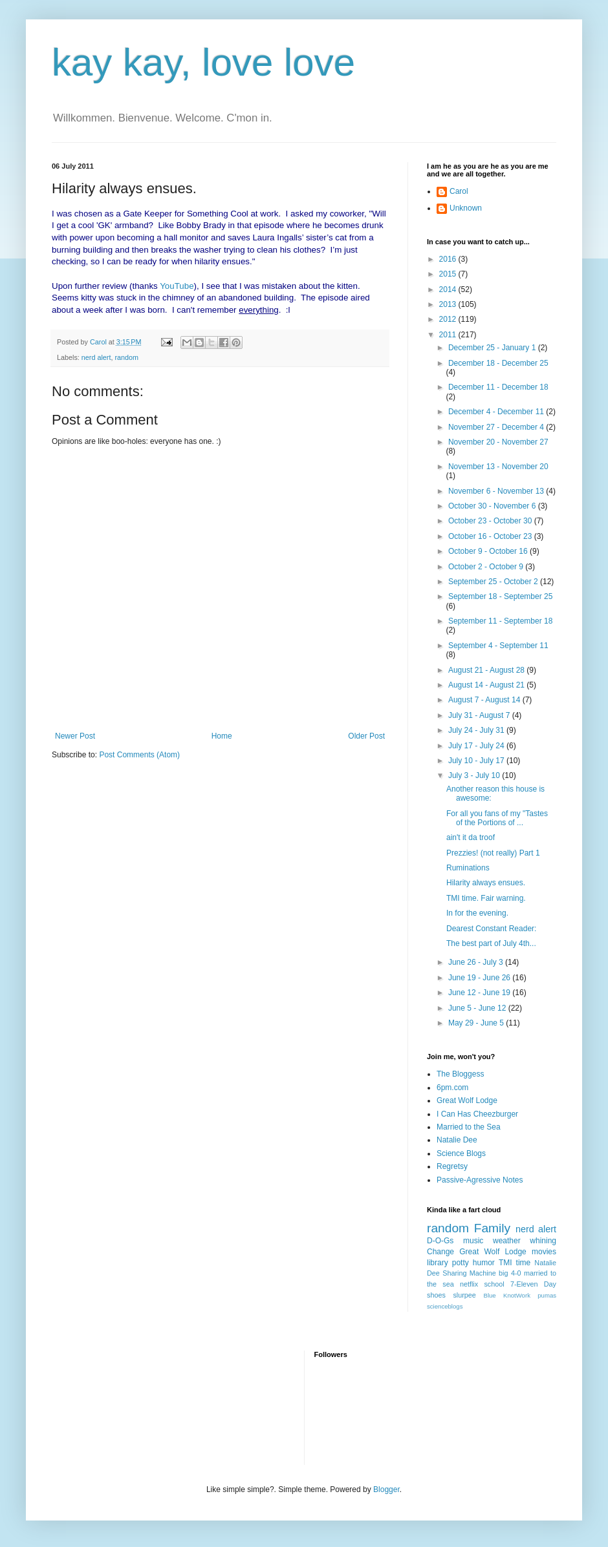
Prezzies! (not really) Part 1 (493, 853)
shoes (436, 1295)
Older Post (366, 736)
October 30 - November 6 (493, 505)
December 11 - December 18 (498, 387)
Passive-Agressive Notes (480, 1179)
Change (440, 1251)
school (494, 1284)
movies (544, 1251)
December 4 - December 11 (497, 411)
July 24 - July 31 (477, 730)
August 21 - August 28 (487, 670)
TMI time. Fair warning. (486, 898)
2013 (449, 304)
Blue (489, 1295)
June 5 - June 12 (478, 1008)
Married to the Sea (469, 1126)
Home (222, 736)
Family (492, 1228)
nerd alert (96, 357)
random (126, 357)
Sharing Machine (468, 1273)
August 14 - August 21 (487, 684)
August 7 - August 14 (485, 699)
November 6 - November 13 (497, 491)
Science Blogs (461, 1153)
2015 (449, 274)
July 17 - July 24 (477, 745)
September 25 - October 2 (494, 581)
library (437, 1262)
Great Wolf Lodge (467, 1100)
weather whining (524, 1240)
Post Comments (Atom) (139, 754)
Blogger (386, 1489)
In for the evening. (477, 913)
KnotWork (516, 1295)
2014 (449, 289)
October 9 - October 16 (489, 551)
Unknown (466, 208)
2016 (449, 259)
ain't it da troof (470, 837)
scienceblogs (444, 1306)
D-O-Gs (440, 1240)
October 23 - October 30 (491, 520)
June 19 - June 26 (480, 977)
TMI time (514, 1262)
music (473, 1240)
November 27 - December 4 (497, 427)
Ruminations (468, 867)
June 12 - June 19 (480, 992)
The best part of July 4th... (491, 943)
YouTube (176, 286)
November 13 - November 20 (498, 466)
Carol (459, 191)
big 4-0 (510, 1273)
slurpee (464, 1295)
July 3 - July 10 (475, 775)
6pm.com (452, 1087)
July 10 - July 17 (477, 760)
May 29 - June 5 (477, 1022)
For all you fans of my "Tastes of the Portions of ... (497, 818)
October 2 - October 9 (486, 566)
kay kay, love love (203, 62)
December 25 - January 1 (493, 347)
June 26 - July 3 (476, 962)
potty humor (473, 1262)
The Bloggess (460, 1074)
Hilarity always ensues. (485, 882)
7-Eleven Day (533, 1284)
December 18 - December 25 (498, 363)
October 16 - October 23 (491, 536)
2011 (449, 334)
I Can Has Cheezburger (477, 1114)
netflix (469, 1284)
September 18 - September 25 (500, 596)
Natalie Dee (457, 1139)
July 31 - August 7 (480, 715)
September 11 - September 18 (500, 621)
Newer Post (75, 736)
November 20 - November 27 (498, 442)
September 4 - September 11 (498, 645)
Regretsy (452, 1166)
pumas (546, 1295)
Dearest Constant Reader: (491, 928)
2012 (449, 319)
